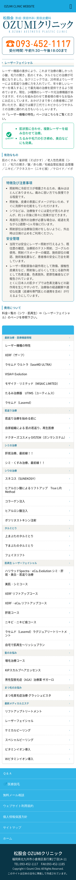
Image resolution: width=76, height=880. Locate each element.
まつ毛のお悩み (13, 687)
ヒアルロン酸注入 (16, 510)
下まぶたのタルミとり (19, 545)
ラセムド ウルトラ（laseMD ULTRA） (29, 364)
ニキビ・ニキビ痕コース (20, 622)
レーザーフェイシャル (19, 720)
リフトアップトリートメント (23, 711)
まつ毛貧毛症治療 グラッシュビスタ (28, 695)
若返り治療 (11, 410)
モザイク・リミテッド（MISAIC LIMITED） (32, 383)
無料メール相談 (13, 795)
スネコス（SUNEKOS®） (21, 478)
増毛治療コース (15, 660)
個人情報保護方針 (15, 816)
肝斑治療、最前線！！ (19, 453)
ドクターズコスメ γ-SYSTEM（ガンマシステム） (36, 437)
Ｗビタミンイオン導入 (19, 758)
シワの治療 (11, 471)
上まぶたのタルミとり (19, 536)
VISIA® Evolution (16, 374)
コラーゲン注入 (15, 501)
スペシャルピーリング (19, 739)
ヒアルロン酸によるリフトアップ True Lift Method (33, 490)
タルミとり (11, 528)
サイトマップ (12, 827)
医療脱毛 (14, 784)
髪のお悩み (11, 653)
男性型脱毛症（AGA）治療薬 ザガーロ (29, 679)
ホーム (7, 838)
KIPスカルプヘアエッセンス (23, 670)
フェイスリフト (15, 555)
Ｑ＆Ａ (7, 773)
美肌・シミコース (16, 584)
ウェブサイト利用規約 (18, 805)
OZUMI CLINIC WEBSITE (19, 6)
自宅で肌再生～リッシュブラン (25, 644)
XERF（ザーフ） (15, 355)
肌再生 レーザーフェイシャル (21, 563)
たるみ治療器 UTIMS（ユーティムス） (30, 393)
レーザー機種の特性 (18, 345)
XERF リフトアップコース (21, 593)
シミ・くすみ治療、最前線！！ (25, 462)
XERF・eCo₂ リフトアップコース (26, 603)
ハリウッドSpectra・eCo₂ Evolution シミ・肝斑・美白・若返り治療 (34, 573)
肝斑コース (12, 612)
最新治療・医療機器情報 (18, 337)
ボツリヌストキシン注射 (20, 520)
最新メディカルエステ (17, 703)
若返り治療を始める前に (20, 418)
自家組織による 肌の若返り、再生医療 (29, 428)
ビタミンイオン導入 (18, 749)
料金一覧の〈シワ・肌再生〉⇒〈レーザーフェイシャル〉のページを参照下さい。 (36, 315)
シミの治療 (11, 445)
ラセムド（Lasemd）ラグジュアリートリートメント (36, 633)
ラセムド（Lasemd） (19, 402)
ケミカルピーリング (18, 730)
